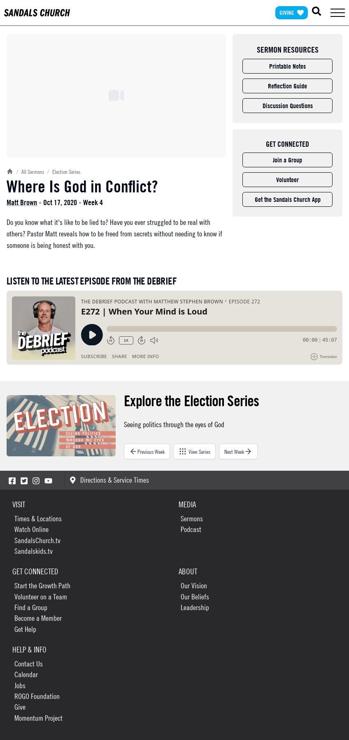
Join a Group (287, 160)
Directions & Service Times (109, 480)
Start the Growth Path (42, 585)
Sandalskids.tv (33, 551)
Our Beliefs (195, 596)
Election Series (63, 171)
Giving (291, 12)
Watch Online (31, 529)
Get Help (25, 629)
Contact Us (28, 663)
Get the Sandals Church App (288, 199)
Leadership (195, 607)
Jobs (20, 685)
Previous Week (147, 451)
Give (20, 707)
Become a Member (38, 618)
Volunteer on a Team (40, 596)
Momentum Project (38, 718)
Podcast (191, 529)
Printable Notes (287, 66)
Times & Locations (38, 518)
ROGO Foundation (37, 696)
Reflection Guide (287, 86)
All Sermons (30, 171)
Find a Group (30, 607)
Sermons (192, 518)
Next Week (238, 451)
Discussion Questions (288, 106)
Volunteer (287, 180)
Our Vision (194, 585)
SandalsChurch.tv (37, 540)
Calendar (26, 674)
